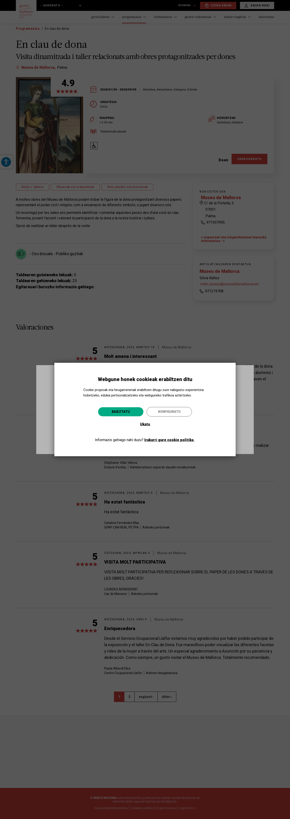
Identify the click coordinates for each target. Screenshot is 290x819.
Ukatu (145, 424)
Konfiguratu (169, 411)
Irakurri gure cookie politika (169, 440)
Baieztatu (121, 411)
